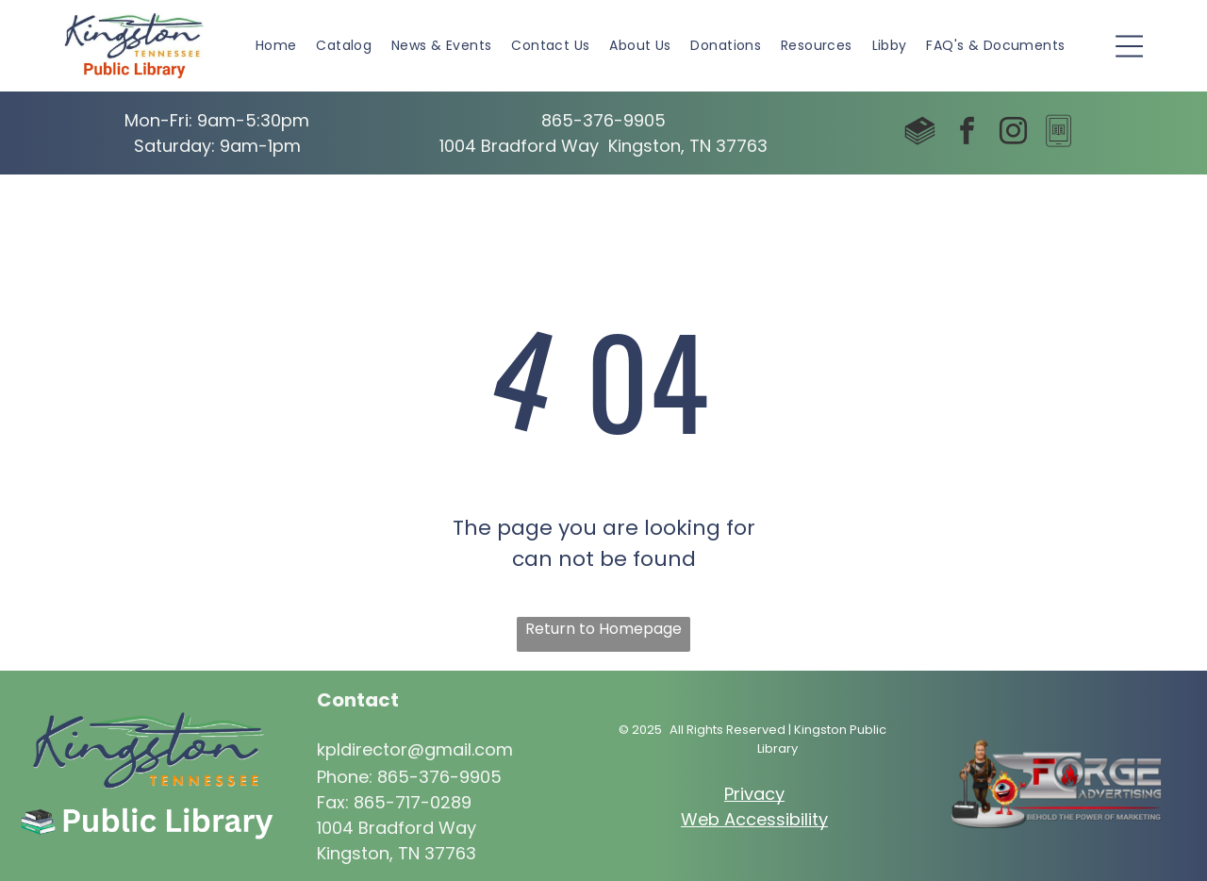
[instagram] (1012, 133)
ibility (806, 819)
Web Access (733, 819)
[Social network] (920, 133)
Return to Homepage (603, 629)
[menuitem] (276, 45)
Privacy (754, 794)
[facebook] (966, 133)
